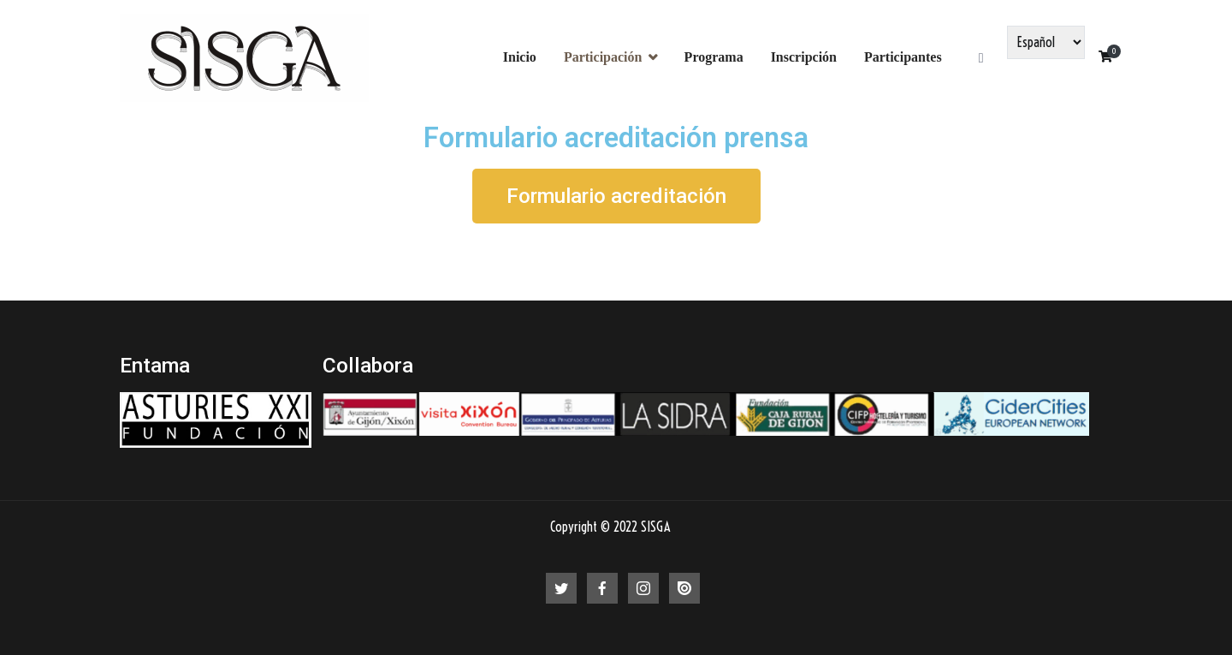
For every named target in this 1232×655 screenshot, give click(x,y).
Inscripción (804, 57)
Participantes (903, 57)
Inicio (519, 57)
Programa (713, 57)
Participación (603, 57)
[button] (616, 196)
